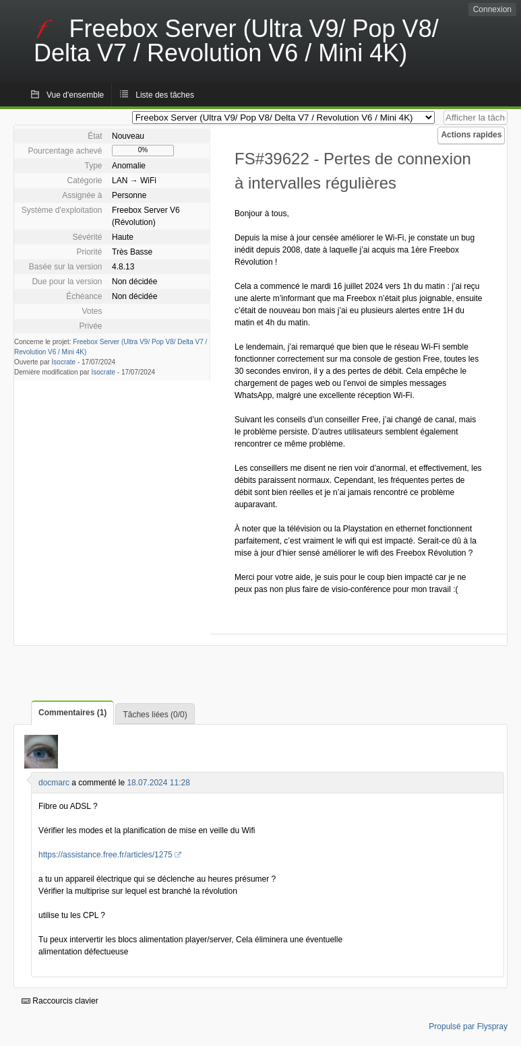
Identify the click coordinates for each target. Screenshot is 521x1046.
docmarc (53, 782)
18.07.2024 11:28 (158, 782)
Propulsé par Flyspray (468, 1026)
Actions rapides (471, 134)
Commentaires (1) (72, 712)
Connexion (492, 9)
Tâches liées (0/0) (155, 714)
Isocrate (64, 362)
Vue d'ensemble (75, 95)
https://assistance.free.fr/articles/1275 (105, 854)
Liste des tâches (164, 95)
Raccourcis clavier (60, 1001)
